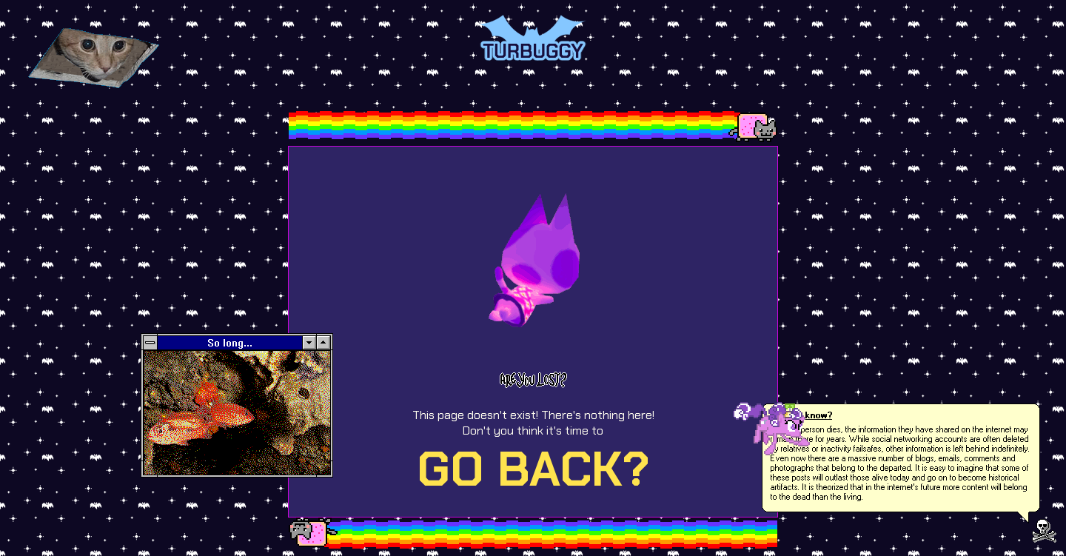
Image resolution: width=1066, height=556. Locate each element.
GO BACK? (533, 469)
